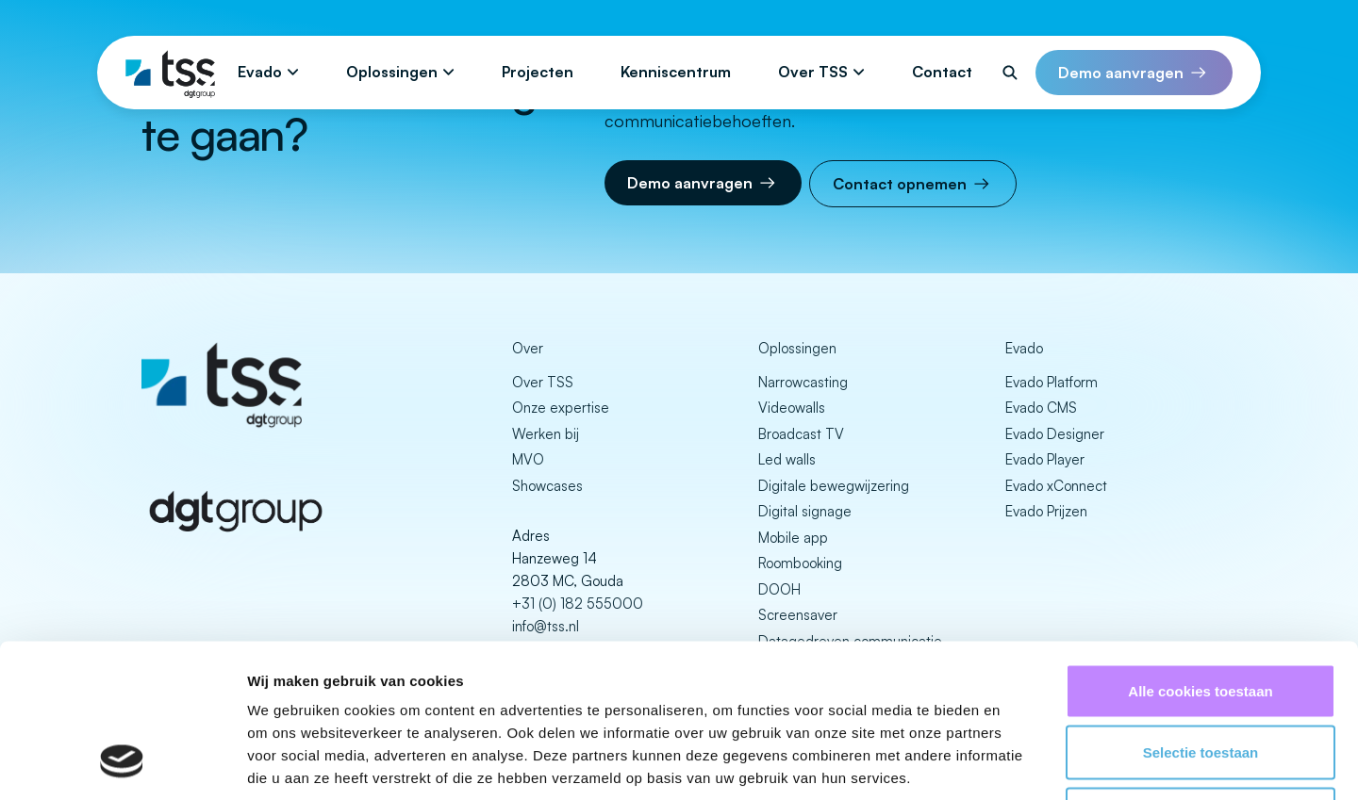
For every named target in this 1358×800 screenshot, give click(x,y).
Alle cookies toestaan (1200, 553)
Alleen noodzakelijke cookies (1200, 676)
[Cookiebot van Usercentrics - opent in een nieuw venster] (122, 763)
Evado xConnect (1056, 486)
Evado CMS (1041, 407)
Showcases (547, 486)
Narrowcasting (803, 382)
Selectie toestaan (1201, 615)
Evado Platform (1051, 382)
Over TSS (813, 71)
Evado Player (1045, 459)
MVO (528, 459)
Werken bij (545, 434)
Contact (942, 71)
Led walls (787, 459)
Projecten (537, 71)
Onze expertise (560, 407)
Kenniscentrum (676, 71)
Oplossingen (392, 71)
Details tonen (1019, 763)
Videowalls (791, 407)
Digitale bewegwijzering (833, 486)
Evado (260, 71)
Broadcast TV (801, 434)
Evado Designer (1054, 434)
